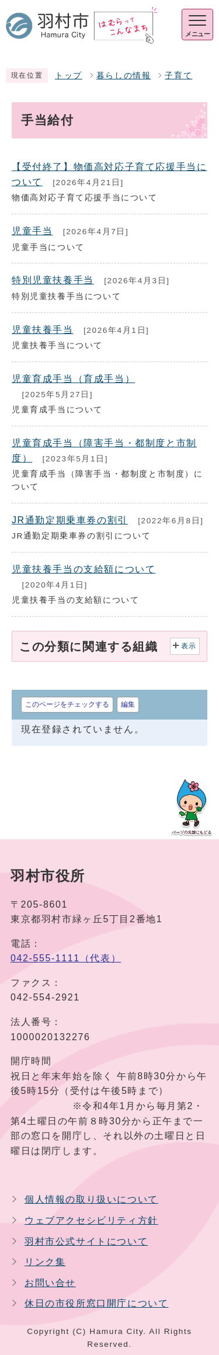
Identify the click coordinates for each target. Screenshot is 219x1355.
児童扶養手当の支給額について (83, 569)
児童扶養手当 (43, 330)
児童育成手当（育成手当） (73, 379)
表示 (189, 645)
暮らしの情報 (123, 75)
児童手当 (32, 231)
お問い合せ (50, 1283)
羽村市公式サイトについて (86, 1241)
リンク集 (45, 1262)
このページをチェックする (67, 704)
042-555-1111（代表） (66, 958)
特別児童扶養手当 (53, 280)
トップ (68, 75)
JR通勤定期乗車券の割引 (70, 520)
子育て (178, 75)
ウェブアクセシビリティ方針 (91, 1220)
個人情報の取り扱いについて (91, 1199)
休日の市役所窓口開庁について (96, 1303)
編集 (128, 704)
